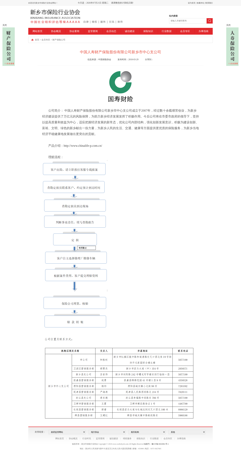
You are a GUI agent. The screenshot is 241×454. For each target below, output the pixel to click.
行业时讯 (86, 438)
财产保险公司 (58, 40)
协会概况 (56, 31)
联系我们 (209, 3)
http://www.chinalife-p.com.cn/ (83, 145)
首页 (37, 40)
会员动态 (111, 31)
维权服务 (127, 438)
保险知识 (148, 31)
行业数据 (167, 31)
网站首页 (37, 31)
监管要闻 (93, 31)
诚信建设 (130, 31)
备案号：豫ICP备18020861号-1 (156, 444)
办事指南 (203, 31)
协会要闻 (74, 31)
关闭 (4, 25)
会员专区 (185, 31)
